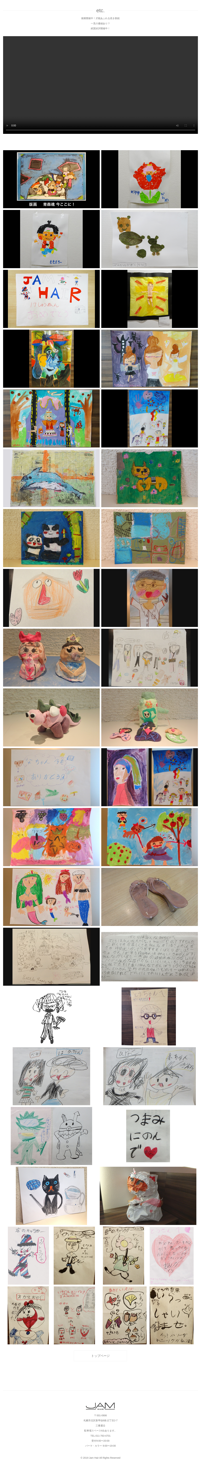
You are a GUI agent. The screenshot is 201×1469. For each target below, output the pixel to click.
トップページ (100, 1356)
